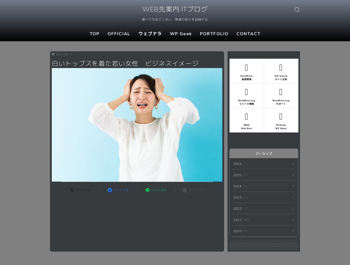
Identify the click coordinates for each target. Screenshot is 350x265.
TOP (95, 34)
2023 (239, 197)
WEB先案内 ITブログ (175, 9)
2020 (239, 231)
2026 (239, 163)
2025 (239, 175)
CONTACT (248, 34)
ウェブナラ (150, 34)
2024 (239, 186)
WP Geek (181, 34)
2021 (240, 220)
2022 (239, 208)
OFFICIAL (119, 34)
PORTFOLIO (214, 34)
